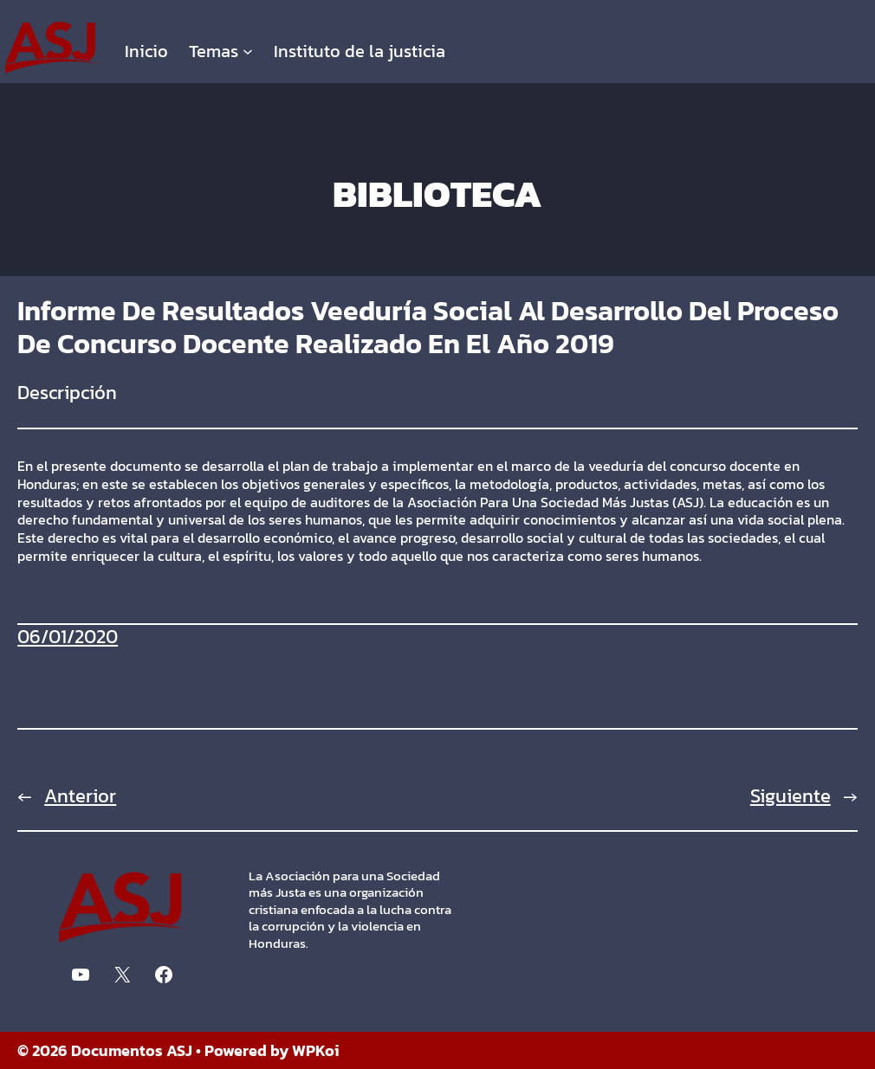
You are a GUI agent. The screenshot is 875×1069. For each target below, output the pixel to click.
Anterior (80, 796)
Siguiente (790, 796)
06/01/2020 (67, 636)
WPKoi (316, 1050)
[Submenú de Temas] (248, 51)
